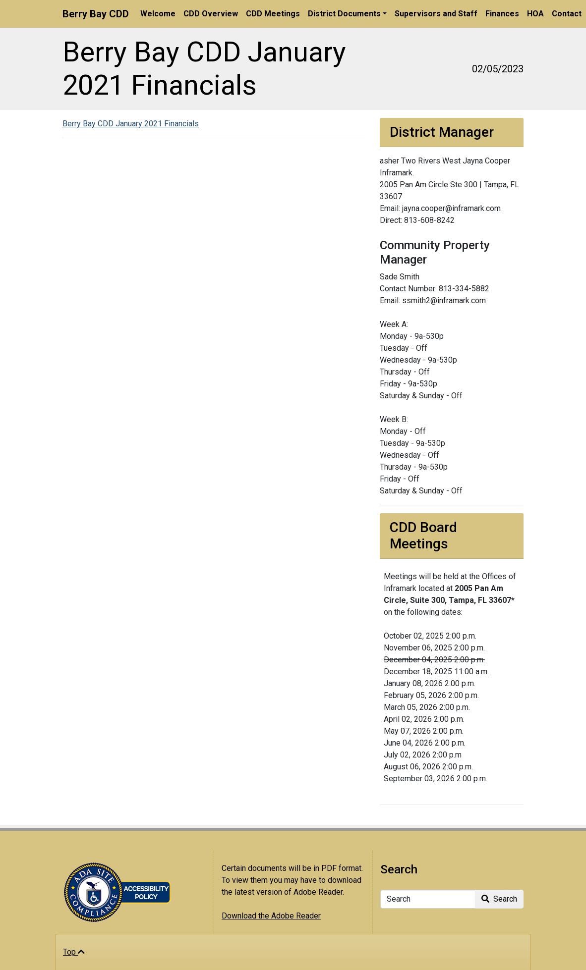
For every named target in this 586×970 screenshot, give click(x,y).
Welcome (158, 13)
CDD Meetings (273, 13)
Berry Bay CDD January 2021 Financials (130, 123)
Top (74, 952)
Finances (502, 13)
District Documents (344, 13)
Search (499, 899)
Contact (567, 13)
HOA (535, 13)
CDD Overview (210, 13)
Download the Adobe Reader (271, 915)
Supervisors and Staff (436, 13)
